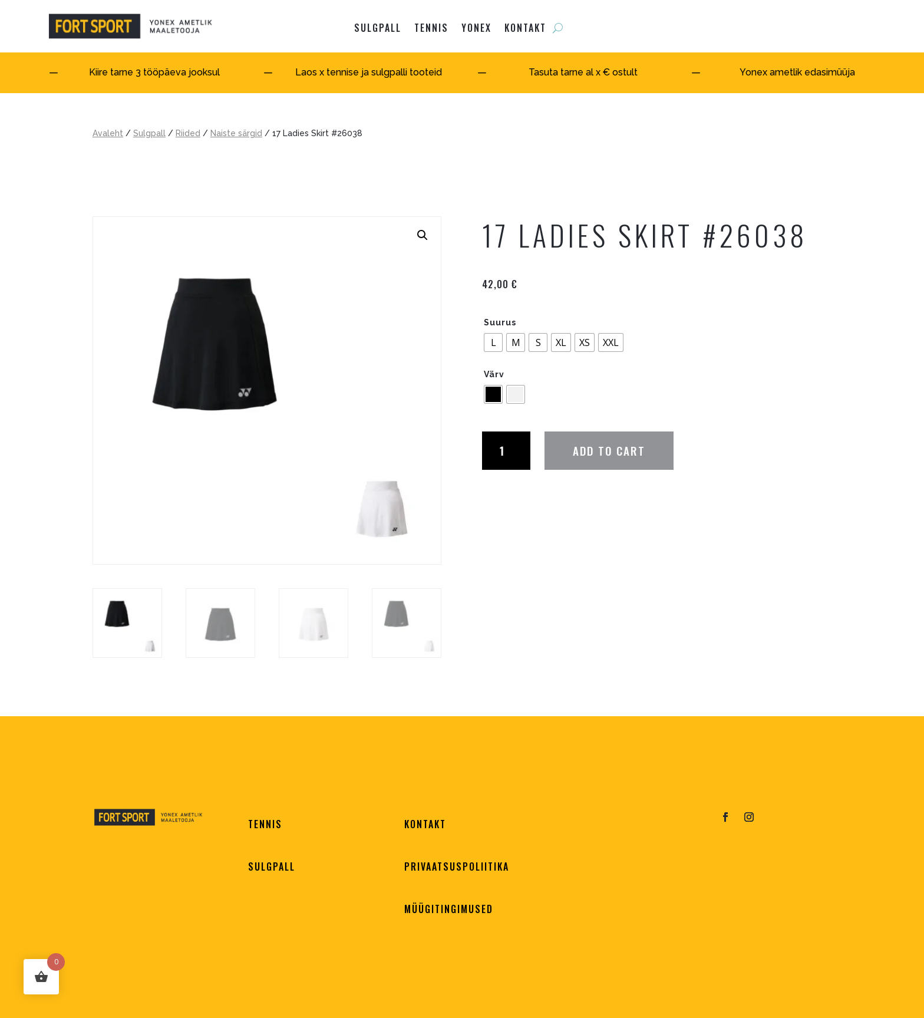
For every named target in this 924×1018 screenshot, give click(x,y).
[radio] (493, 342)
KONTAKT (525, 28)
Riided (188, 133)
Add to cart (609, 450)
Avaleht (108, 133)
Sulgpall (149, 133)
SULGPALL (377, 28)
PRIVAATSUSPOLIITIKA (456, 866)
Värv (494, 374)
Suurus (500, 322)
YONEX (476, 28)
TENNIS (265, 824)
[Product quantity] (506, 450)
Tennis (431, 28)
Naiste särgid (236, 133)
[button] (422, 235)
